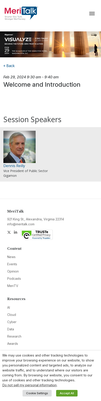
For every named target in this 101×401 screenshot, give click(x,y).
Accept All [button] (67, 393)
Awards (12, 343)
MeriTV (12, 286)
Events (12, 264)
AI (8, 307)
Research (14, 336)
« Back (9, 65)
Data (10, 329)
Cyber (11, 322)
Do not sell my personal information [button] (29, 385)
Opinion (13, 271)
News (11, 257)
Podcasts (14, 278)
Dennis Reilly (14, 165)
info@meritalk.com (20, 224)
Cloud (11, 315)
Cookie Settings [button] (37, 393)
